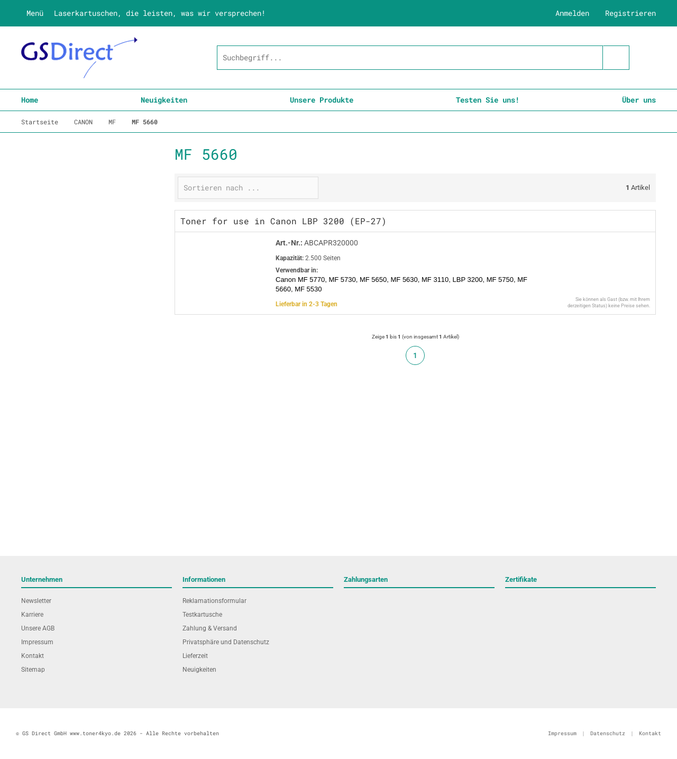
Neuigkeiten (164, 100)
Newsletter (36, 601)
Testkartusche (202, 614)
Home (29, 100)
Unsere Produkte (321, 100)
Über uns (639, 100)
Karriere (32, 614)
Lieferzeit (195, 656)
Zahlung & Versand (209, 628)
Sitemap (33, 669)
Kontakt (32, 656)
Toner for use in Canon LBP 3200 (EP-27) (283, 220)
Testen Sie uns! (487, 100)
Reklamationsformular (214, 601)
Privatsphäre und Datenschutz (225, 642)
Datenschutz (607, 733)
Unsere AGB (37, 628)
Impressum (37, 642)
